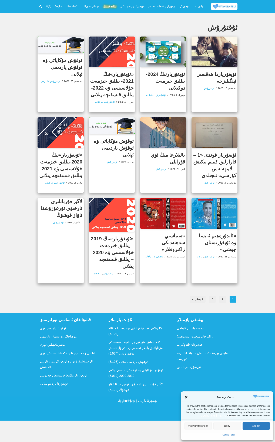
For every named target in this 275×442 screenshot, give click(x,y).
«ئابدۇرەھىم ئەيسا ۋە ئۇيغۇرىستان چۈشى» (217, 254)
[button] (186, 397)
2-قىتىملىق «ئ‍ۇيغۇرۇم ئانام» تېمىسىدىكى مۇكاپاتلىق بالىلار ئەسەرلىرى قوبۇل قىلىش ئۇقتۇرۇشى (135, 369)
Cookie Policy (229, 435)
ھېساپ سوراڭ (75, 4)
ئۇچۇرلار (182, 4)
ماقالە (219, 275)
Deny (227, 425)
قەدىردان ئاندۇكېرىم (190, 366)
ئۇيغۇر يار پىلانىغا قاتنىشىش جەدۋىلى (63, 397)
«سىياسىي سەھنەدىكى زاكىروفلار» (173, 254)
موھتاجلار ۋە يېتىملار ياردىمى (58, 358)
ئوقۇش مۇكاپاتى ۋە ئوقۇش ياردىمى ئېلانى (62, 68)
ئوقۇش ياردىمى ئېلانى (133, 383)
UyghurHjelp (126, 422)
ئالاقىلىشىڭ (54, 4)
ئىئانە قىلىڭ (96, 4)
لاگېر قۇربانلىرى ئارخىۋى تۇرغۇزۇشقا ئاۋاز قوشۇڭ (61, 220)
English (199, 10)
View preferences (198, 425)
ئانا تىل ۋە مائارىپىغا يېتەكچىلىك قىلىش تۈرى (68, 374)
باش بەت (198, 4)
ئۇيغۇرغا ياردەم (147, 422)
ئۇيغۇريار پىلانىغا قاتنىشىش (157, 4)
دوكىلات (166, 102)
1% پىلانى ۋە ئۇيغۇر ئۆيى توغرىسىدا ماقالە (135, 349)
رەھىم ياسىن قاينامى (190, 349)
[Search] (40, 7)
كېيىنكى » (196, 320)
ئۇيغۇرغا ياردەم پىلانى (122, 4)
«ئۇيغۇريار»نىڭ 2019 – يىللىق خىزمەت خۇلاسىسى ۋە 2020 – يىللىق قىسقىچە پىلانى (112, 264)
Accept (256, 425)
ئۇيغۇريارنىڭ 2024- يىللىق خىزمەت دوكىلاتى (165, 81)
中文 (187, 10)
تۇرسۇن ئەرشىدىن (189, 388)
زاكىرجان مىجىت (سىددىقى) (195, 358)
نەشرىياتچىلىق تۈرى (52, 366)
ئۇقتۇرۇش (205, 89)
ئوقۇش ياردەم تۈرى (53, 349)
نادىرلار (65, 88)
